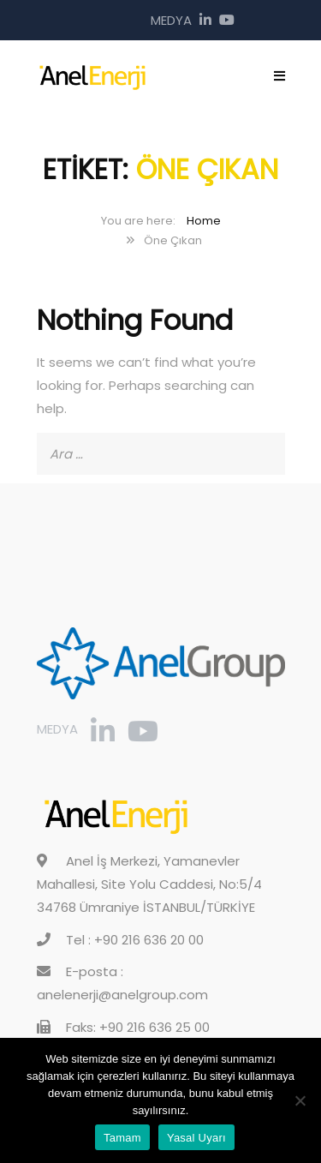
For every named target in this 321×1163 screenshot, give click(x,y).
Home (204, 221)
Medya (171, 20)
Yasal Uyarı (196, 1137)
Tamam (122, 1137)
